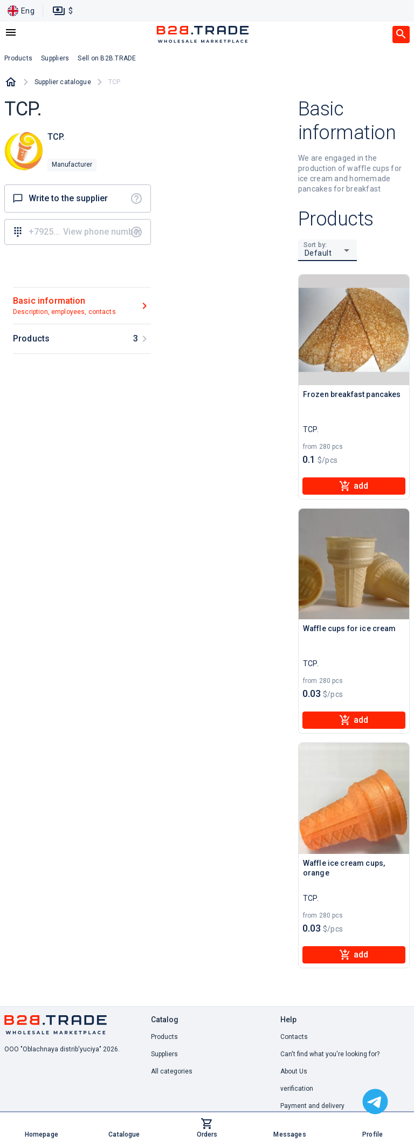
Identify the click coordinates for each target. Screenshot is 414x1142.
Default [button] (318, 253)
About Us (293, 1071)
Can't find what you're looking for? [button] (330, 1054)
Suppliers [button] (55, 58)
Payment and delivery (312, 1106)
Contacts (294, 1037)
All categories (171, 1071)
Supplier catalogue (62, 82)
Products (164, 1037)
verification (296, 1088)
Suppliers (164, 1054)
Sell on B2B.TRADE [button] (107, 58)
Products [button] (18, 58)
